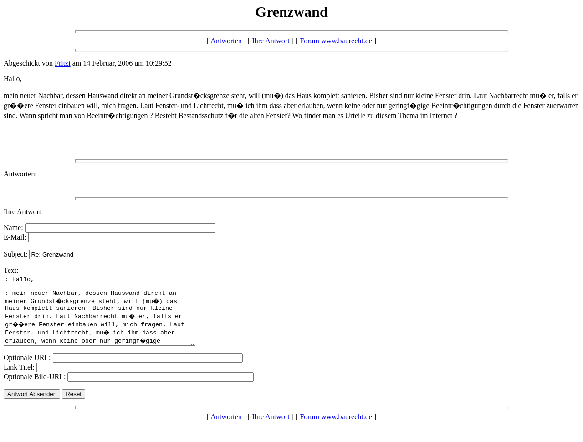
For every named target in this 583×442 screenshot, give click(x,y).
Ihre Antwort (270, 41)
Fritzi (63, 63)
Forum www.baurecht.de (336, 41)
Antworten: (20, 174)
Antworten (225, 41)
